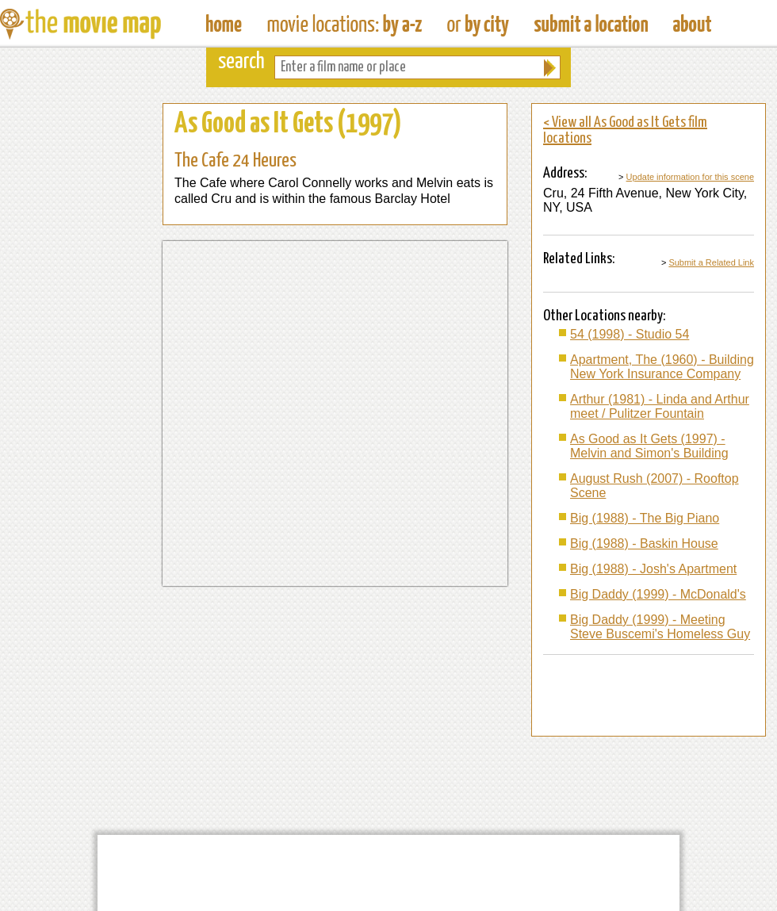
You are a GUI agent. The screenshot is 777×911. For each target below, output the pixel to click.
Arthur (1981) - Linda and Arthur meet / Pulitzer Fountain (659, 406)
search (241, 62)
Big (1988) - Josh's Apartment (653, 569)
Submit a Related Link (711, 262)
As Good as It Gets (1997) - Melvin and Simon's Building (649, 446)
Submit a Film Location (591, 24)
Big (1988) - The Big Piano (644, 518)
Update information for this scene (690, 177)
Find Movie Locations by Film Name (344, 24)
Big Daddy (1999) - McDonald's (658, 594)
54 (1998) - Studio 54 (629, 334)
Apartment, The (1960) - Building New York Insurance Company (662, 367)
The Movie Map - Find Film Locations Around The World (224, 24)
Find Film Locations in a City (478, 24)
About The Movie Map (692, 24)
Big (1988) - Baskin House (644, 543)
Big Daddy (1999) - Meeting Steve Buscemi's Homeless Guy (660, 627)
